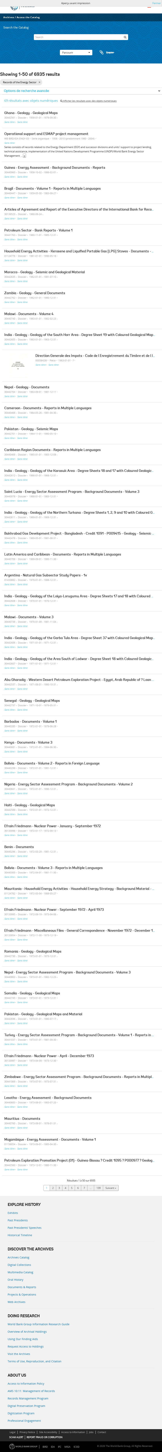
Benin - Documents (19, 847)
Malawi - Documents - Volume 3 (29, 617)
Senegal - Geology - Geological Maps (32, 701)
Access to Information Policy (26, 1383)
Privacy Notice (27, 1432)
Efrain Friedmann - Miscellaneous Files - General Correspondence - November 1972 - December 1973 (81, 931)
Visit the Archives (19, 1354)
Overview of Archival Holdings (27, 1331)
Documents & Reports (22, 1287)
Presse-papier (106, 52)
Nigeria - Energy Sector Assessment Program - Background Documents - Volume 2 (68, 784)
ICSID (76, 1446)
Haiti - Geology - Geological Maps (29, 805)
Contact (102, 1432)
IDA (53, 1446)
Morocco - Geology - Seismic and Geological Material (44, 272)
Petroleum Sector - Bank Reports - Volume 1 (38, 230)
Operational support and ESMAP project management (46, 134)
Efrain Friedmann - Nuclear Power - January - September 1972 (52, 826)
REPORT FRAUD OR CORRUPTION (44, 1437)
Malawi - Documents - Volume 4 (28, 314)
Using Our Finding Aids (23, 1339)
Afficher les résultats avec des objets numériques (88, 101)
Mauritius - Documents (22, 1119)
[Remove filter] (39, 82)
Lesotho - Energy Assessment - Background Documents (48, 1098)
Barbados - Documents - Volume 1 (30, 722)
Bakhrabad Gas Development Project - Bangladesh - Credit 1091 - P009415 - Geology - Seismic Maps (82, 534)
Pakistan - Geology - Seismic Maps (31, 429)
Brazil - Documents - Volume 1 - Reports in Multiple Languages (52, 189)
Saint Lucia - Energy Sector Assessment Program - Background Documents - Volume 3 (72, 492)
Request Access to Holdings (26, 1346)
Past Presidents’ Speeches (24, 1228)
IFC (59, 1446)
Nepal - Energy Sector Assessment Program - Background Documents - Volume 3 (67, 972)
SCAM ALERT (16, 1437)
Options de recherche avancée (26, 91)
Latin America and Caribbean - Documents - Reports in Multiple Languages (62, 554)
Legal (12, 1432)
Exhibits (13, 1213)
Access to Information (73, 1432)
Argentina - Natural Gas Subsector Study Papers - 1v (45, 575)
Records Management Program (28, 1398)
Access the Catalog (28, 17)
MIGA (67, 1446)
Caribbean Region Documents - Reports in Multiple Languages (52, 450)
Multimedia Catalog (20, 1272)
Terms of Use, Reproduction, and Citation (34, 1361)
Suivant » (110, 1188)
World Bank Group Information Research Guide (38, 1324)
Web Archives (16, 1302)
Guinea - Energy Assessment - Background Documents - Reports (54, 168)
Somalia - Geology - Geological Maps (32, 993)
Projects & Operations (22, 1294)
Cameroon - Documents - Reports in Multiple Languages (48, 408)
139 (98, 1188)
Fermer (156, 3)
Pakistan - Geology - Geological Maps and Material (43, 1014)
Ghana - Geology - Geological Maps (31, 113)
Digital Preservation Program (26, 1406)
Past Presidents (18, 1220)
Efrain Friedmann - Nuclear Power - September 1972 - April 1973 (54, 910)
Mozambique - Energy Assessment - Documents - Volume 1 (50, 1140)
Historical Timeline (20, 1235)
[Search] (81, 37)
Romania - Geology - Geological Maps (32, 952)
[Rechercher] (125, 37)
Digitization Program (21, 1413)
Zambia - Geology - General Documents (34, 293)
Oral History (15, 1279)
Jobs (91, 1432)
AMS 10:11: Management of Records (31, 1391)
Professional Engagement (24, 1421)
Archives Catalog (18, 1257)
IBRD (45, 1446)
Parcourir (76, 52)
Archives (8, 17)
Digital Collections (19, 1265)
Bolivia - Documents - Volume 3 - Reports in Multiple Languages (53, 868)
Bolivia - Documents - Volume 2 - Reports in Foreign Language (52, 763)
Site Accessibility (48, 1432)
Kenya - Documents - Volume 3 (28, 743)
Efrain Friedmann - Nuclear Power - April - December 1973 (49, 1056)
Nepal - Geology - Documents (26, 387)
